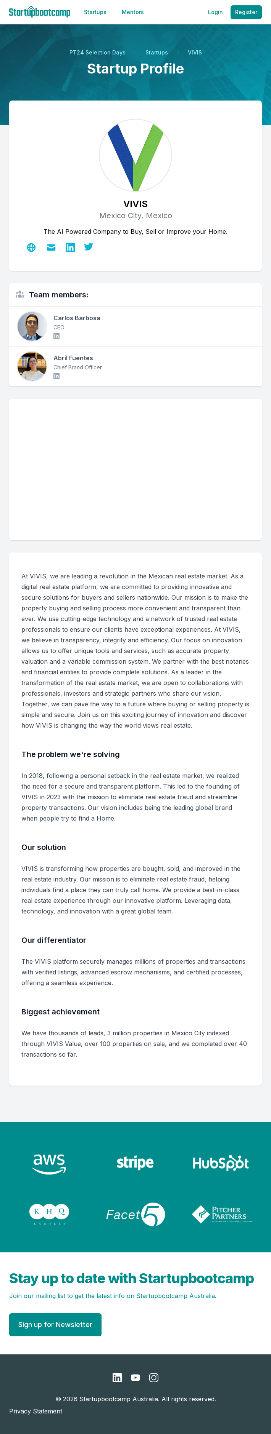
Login (215, 12)
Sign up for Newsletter (55, 1325)
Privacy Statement (35, 1411)
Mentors (133, 12)
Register (246, 12)
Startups (95, 12)
